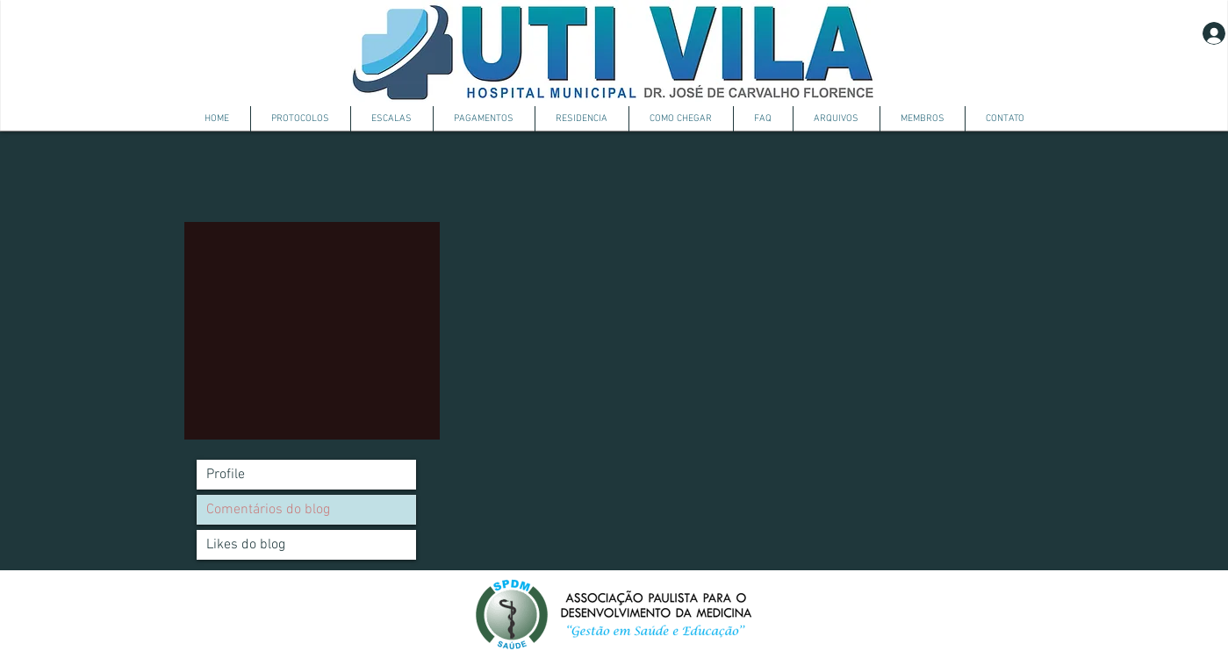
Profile (225, 474)
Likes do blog (245, 545)
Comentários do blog (268, 510)
